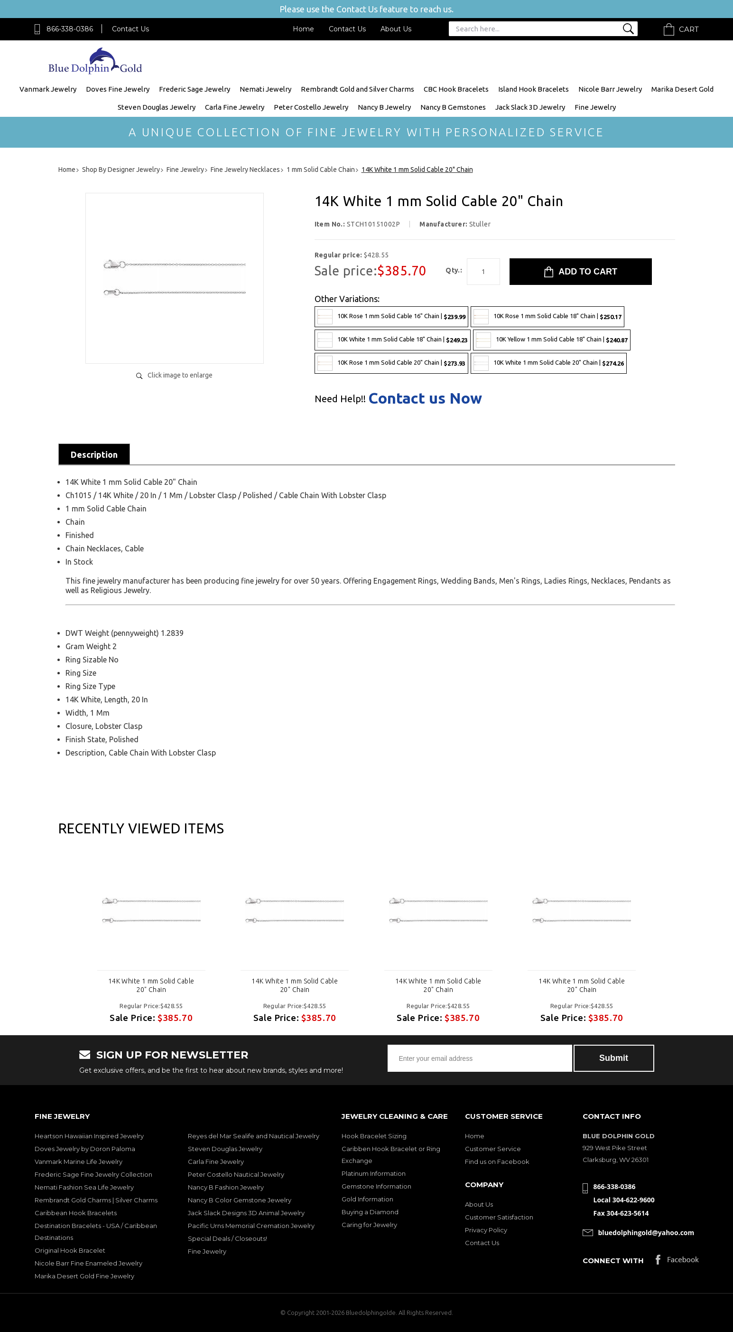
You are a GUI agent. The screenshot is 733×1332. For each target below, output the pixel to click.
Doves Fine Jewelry (117, 89)
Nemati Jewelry (265, 89)
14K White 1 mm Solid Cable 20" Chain (151, 985)
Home (303, 29)
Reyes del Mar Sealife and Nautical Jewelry (253, 1136)
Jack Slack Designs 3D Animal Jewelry (246, 1213)
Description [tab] (94, 454)
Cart (689, 29)
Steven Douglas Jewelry (156, 107)
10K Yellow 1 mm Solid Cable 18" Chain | (552, 340)
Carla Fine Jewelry (234, 107)
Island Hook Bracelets (533, 89)
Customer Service (493, 1149)
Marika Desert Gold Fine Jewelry (84, 1276)
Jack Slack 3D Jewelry (530, 107)
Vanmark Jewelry (47, 89)
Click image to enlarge (180, 375)
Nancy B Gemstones (453, 107)
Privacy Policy (486, 1230)
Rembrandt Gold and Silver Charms (357, 89)
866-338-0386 (69, 29)
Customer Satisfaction (499, 1217)
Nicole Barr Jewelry (610, 89)
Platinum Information (374, 1173)
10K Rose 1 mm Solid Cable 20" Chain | (391, 363)
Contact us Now (425, 398)
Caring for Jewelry (369, 1224)
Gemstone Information (376, 1186)
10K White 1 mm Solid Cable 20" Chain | (548, 363)
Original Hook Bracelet (70, 1250)
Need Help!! (340, 399)
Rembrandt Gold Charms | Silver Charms (96, 1200)
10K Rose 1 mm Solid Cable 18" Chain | (547, 316)
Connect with (613, 1260)
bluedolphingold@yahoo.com (646, 1232)
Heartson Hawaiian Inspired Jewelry (89, 1136)
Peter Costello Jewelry (311, 107)
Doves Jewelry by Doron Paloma (85, 1149)
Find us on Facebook (497, 1161)
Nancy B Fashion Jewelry (226, 1187)
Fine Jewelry (595, 107)
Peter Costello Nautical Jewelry (236, 1174)
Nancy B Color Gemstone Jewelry (239, 1200)
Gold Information (367, 1199)
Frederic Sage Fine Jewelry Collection (93, 1174)
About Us (395, 29)
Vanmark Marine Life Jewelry (78, 1161)
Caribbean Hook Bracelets (76, 1213)
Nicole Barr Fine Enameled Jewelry (88, 1263)
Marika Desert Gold (682, 89)
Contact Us (130, 29)
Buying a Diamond (370, 1212)
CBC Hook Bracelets (456, 89)
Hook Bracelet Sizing (374, 1136)
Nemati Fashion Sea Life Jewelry (84, 1187)
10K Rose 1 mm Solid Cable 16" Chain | (391, 316)
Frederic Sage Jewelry (194, 89)
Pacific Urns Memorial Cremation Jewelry (251, 1225)
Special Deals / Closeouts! (227, 1238)
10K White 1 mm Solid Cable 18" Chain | (392, 340)
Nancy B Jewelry (384, 107)
